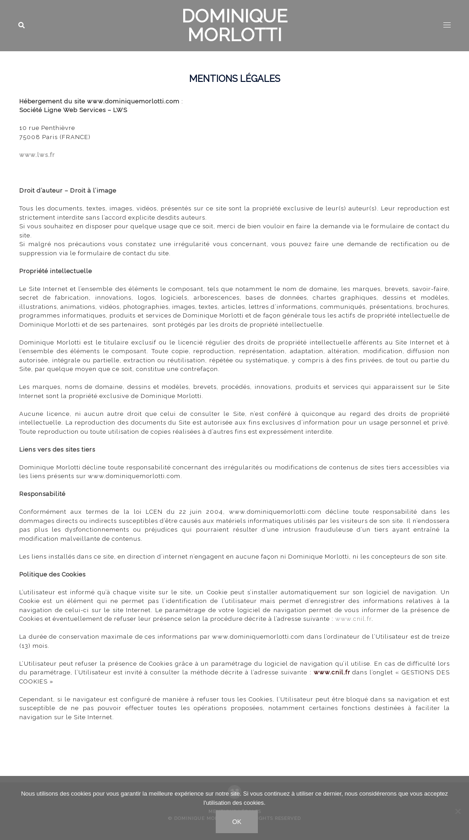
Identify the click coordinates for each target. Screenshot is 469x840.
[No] (457, 811)
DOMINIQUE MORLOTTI (234, 25)
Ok (236, 821)
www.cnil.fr (353, 618)
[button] (22, 25)
